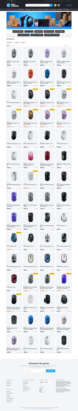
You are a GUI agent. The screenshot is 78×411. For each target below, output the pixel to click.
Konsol (34, 9)
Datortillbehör (21, 9)
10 (43, 357)
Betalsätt (8, 396)
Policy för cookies (51, 407)
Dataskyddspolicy (10, 398)
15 (47, 357)
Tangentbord (59, 31)
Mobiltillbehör (46, 9)
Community (61, 1)
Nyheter (15, 9)
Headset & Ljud (49, 31)
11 (45, 357)
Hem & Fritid (53, 9)
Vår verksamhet (38, 407)
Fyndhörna (59, 9)
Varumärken (66, 9)
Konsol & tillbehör (37, 34)
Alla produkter (18, 31)
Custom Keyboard (23, 34)
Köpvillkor (8, 385)
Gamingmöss (25, 381)
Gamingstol (39, 9)
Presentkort (8, 401)
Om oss (7, 394)
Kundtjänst (8, 381)
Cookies (8, 391)
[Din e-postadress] (34, 370)
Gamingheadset (26, 388)
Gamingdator (28, 9)
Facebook (41, 388)
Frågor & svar (9, 383)
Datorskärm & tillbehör (52, 34)
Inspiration (54, 0)
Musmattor (38, 31)
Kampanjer (9, 9)
